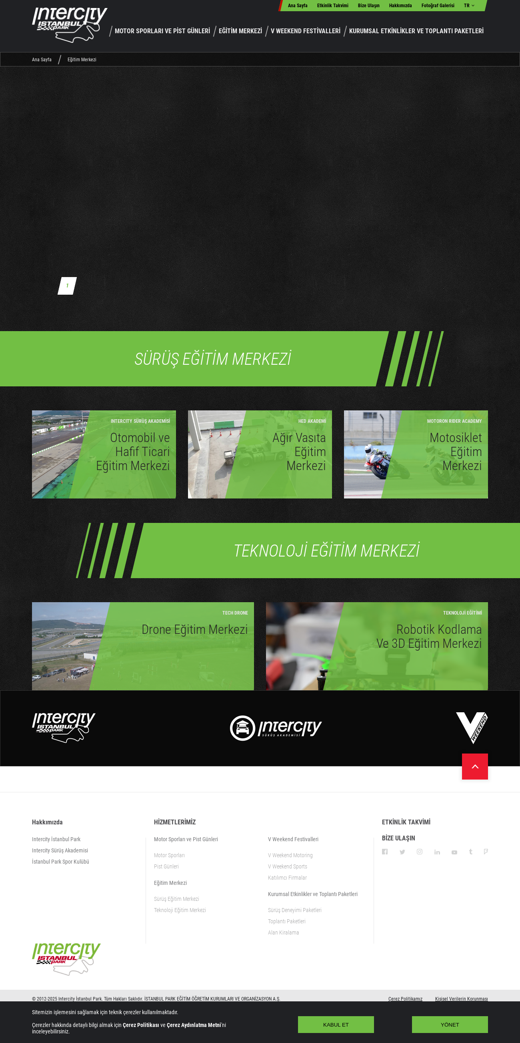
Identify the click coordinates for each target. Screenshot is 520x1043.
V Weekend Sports (287, 866)
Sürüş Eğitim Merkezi (176, 899)
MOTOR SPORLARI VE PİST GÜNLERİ (162, 31)
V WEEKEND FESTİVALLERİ (305, 31)
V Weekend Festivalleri (293, 839)
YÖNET (450, 1025)
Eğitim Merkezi (82, 59)
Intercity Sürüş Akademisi (60, 850)
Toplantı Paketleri (287, 921)
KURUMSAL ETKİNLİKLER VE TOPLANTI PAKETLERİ (416, 31)
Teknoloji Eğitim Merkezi (180, 910)
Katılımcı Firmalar (287, 877)
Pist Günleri (166, 866)
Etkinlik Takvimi (332, 5)
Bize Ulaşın (369, 5)
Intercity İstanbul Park (56, 839)
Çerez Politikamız (405, 999)
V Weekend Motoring (290, 855)
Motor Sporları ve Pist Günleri (186, 839)
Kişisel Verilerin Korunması (461, 999)
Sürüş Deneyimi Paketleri (295, 910)
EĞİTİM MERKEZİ (240, 31)
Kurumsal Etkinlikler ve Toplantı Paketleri (313, 894)
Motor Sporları (169, 855)
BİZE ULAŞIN (398, 838)
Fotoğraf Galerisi (438, 5)
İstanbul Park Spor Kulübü (60, 861)
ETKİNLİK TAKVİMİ (406, 822)
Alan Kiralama (283, 932)
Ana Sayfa (298, 5)
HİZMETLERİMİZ (175, 822)
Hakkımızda (400, 5)
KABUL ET (336, 1025)
